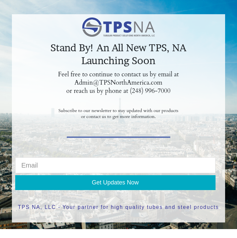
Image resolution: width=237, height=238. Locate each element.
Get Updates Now (115, 182)
